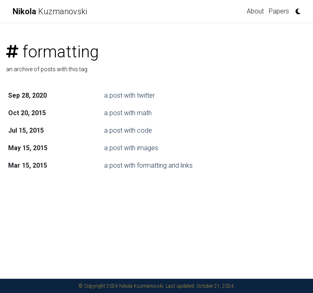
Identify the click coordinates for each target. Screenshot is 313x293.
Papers (279, 11)
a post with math (128, 113)
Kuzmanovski (50, 11)
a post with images (131, 148)
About (255, 11)
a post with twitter (129, 95)
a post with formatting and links (148, 165)
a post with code (128, 130)
